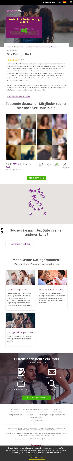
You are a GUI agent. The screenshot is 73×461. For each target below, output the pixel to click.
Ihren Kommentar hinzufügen (18, 96)
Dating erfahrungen (15, 415)
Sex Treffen (43, 412)
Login (59, 2)
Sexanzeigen (43, 415)
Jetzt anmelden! (49, 2)
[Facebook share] (2, 232)
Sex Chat (30, 412)
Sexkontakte (57, 412)
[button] (29, 190)
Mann (17, 33)
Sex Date (30, 415)
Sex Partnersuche (43, 409)
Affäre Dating (15, 409)
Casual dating (15, 412)
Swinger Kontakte (36, 417)
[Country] (64, 2)
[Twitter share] (2, 229)
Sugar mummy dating (57, 415)
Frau (30, 33)
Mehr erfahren (36, 178)
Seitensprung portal (30, 409)
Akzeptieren (37, 457)
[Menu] (71, 2)
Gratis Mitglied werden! (36, 397)
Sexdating (57, 409)
